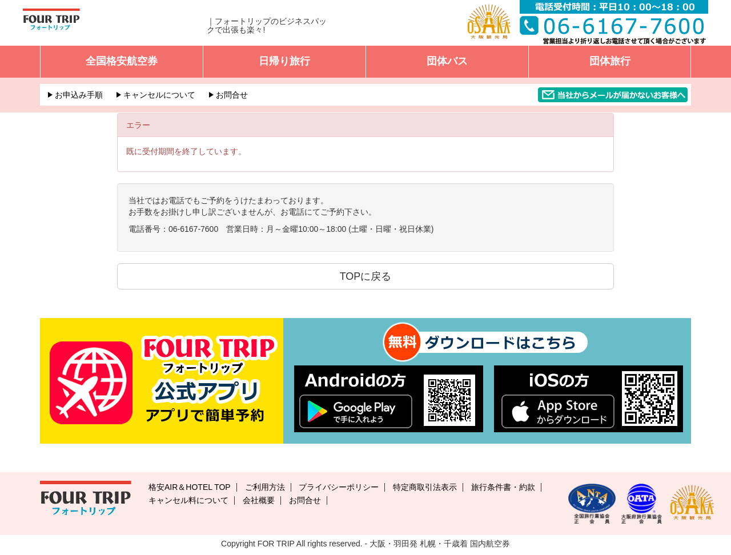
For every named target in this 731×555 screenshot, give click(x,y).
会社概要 (259, 500)
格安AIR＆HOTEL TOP (189, 487)
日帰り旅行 (284, 61)
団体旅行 (609, 61)
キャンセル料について (188, 500)
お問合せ (232, 94)
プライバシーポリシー (339, 487)
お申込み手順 (79, 94)
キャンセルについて (159, 94)
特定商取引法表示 (425, 487)
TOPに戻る (366, 276)
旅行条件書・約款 (503, 487)
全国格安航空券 (122, 61)
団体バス (447, 61)
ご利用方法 (265, 487)
